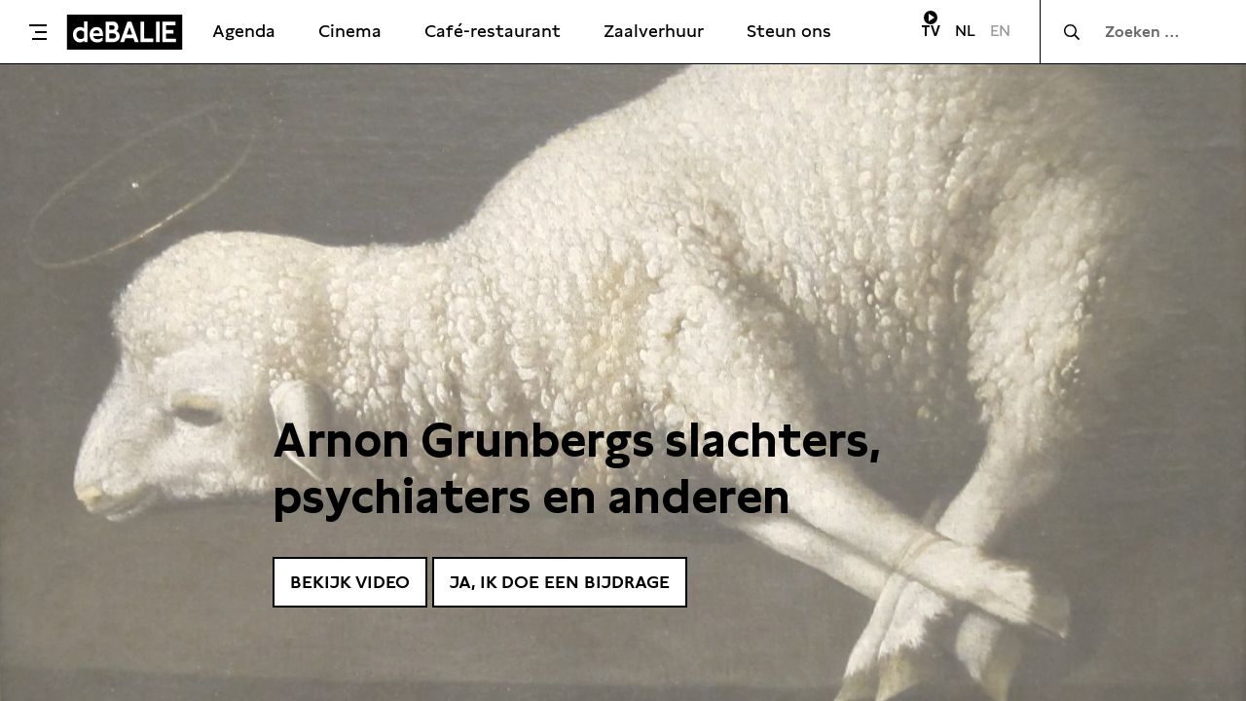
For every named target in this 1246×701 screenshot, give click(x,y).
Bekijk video (350, 582)
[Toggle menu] (38, 32)
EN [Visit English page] (1000, 30)
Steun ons (789, 30)
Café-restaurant (492, 30)
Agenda (243, 30)
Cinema (350, 30)
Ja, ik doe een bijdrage (560, 582)
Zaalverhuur (654, 30)
